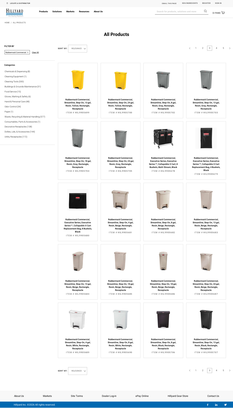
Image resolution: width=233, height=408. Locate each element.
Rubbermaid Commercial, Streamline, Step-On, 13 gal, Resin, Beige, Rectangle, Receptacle (206, 226)
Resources (84, 11)
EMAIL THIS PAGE (169, 3)
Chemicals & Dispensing (16, 71)
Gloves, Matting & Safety (16, 96)
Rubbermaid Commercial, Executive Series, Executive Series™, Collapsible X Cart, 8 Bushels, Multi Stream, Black (163, 164)
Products (43, 11)
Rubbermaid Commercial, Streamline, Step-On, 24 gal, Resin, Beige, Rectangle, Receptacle (206, 287)
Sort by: (63, 48)
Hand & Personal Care (15, 101)
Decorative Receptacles (16, 126)
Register (206, 3)
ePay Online (142, 396)
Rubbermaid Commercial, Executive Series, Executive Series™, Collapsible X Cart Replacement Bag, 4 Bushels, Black (206, 166)
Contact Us (213, 396)
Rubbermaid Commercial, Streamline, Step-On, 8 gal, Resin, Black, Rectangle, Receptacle (163, 346)
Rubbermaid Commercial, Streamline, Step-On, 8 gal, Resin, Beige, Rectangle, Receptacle (163, 226)
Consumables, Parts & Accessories (21, 121)
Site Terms (77, 396)
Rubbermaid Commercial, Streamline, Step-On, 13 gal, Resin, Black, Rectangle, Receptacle (206, 346)
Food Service (11, 91)
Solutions (57, 11)
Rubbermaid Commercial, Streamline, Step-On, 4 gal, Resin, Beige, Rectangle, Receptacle (120, 226)
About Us (98, 11)
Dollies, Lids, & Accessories (17, 131)
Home (7, 22)
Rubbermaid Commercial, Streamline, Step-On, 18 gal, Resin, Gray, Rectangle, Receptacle (78, 164)
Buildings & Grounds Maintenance (21, 86)
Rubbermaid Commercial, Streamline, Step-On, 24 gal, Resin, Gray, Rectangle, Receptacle (120, 164)
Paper (7, 111)
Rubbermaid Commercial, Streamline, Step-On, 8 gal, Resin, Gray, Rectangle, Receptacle (163, 106)
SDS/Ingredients (190, 3)
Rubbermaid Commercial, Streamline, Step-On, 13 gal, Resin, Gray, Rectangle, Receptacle (206, 106)
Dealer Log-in (109, 396)
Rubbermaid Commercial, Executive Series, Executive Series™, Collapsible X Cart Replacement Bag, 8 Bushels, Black (78, 227)
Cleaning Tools (11, 81)
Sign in (218, 3)
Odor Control (11, 106)
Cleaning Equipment (14, 76)
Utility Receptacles (13, 136)
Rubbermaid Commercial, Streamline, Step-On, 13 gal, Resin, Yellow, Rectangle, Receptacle (78, 106)
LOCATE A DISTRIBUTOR (20, 3)
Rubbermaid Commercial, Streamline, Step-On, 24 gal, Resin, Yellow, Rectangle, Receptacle (120, 106)
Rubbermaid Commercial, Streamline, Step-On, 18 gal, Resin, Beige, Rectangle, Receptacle (120, 287)
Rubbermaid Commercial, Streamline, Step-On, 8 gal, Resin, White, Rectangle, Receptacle (120, 346)
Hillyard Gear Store (178, 396)
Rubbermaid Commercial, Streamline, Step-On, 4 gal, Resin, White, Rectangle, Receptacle (78, 346)
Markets (70, 11)
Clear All (35, 52)
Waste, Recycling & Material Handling (22, 116)
